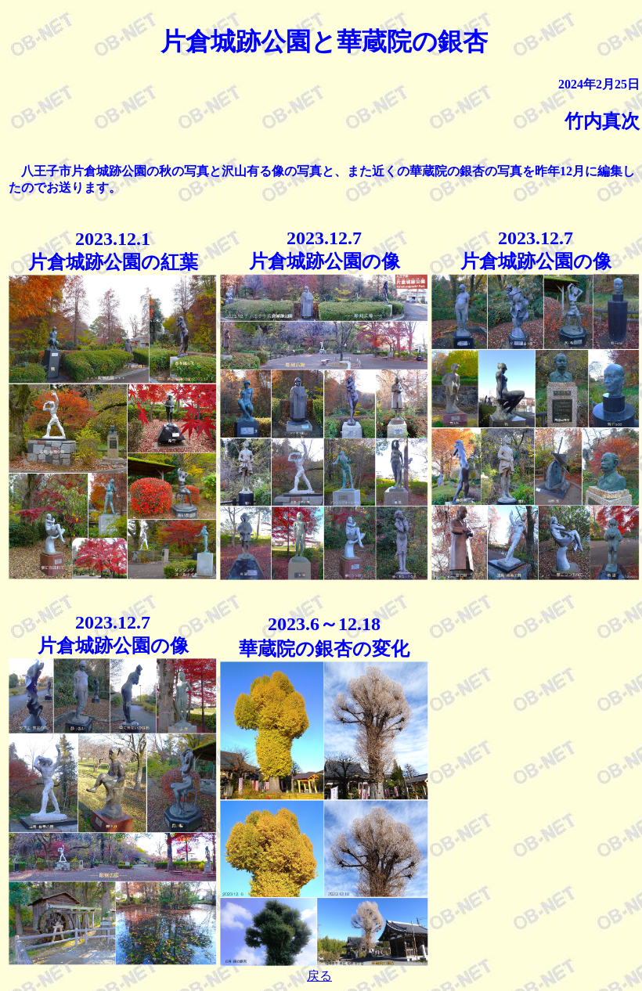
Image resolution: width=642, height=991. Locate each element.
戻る (319, 975)
